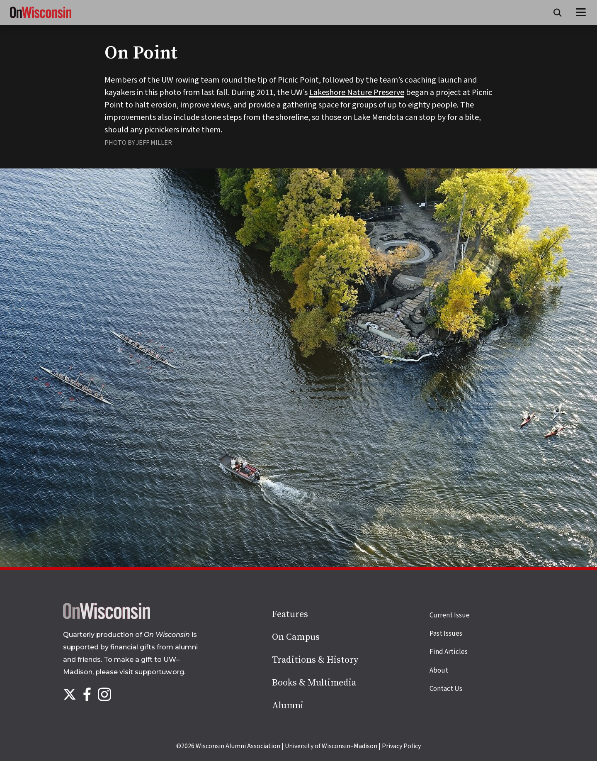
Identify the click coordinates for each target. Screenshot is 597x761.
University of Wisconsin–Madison (331, 746)
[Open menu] (581, 12)
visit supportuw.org (151, 672)
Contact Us (446, 689)
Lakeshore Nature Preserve (356, 92)
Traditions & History (315, 660)
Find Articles (449, 652)
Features (290, 614)
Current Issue (450, 615)
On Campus (296, 637)
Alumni (287, 705)
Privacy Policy (401, 746)
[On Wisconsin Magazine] (40, 18)
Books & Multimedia (314, 682)
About (439, 671)
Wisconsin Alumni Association (238, 746)
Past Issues (446, 634)
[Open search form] (557, 12)
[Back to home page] (106, 617)
